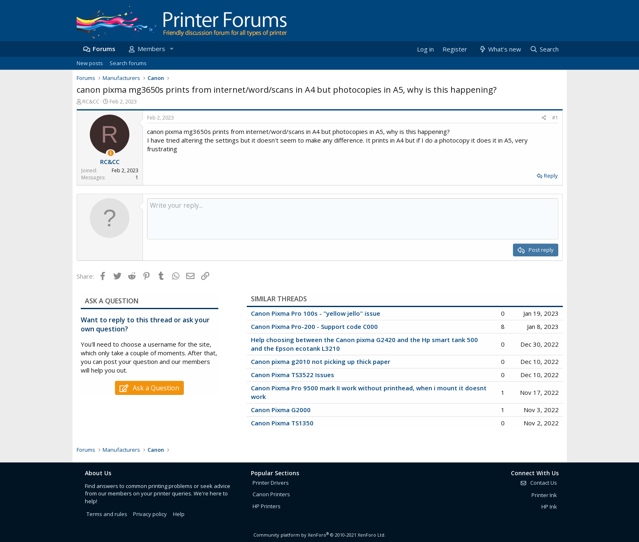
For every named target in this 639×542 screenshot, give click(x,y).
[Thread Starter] (110, 153)
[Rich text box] (352, 218)
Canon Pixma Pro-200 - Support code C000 (314, 326)
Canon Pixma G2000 (281, 410)
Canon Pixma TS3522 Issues (292, 375)
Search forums (128, 63)
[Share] (544, 118)
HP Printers (267, 506)
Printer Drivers (271, 482)
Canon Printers (271, 494)
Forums (104, 49)
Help (179, 514)
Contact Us (538, 482)
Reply (551, 175)
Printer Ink (544, 495)
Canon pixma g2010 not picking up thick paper (320, 361)
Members (151, 49)
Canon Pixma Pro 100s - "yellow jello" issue (315, 313)
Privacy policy (150, 514)
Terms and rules (107, 514)
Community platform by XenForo (319, 535)
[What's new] (500, 49)
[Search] (543, 49)
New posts (90, 63)
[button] (172, 48)
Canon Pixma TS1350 (282, 423)
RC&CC (90, 101)
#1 (555, 117)
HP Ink (549, 506)
